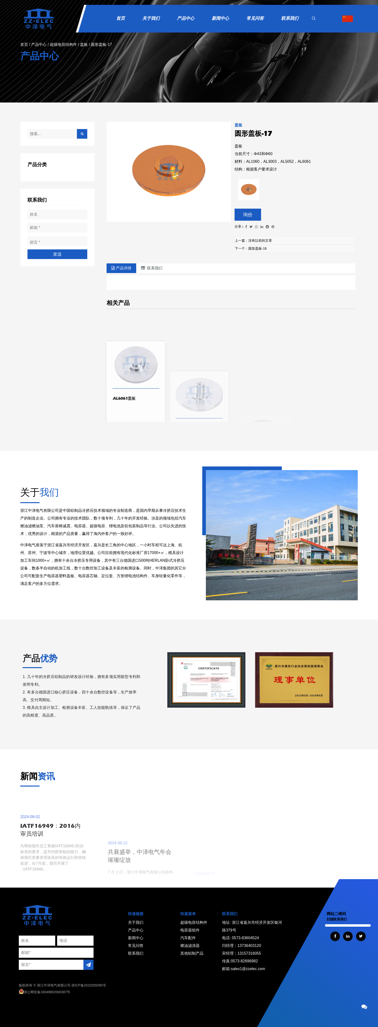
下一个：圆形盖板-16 (251, 248)
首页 (120, 18)
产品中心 (185, 18)
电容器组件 (190, 930)
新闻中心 (220, 18)
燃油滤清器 (190, 946)
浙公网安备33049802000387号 (44, 992)
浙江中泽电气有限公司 (54, 985)
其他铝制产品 (191, 953)
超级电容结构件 (63, 44)
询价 (248, 214)
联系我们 (289, 18)
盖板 (84, 44)
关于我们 (151, 18)
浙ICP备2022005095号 (88, 985)
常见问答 (255, 18)
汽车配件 (188, 938)
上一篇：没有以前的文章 (253, 240)
